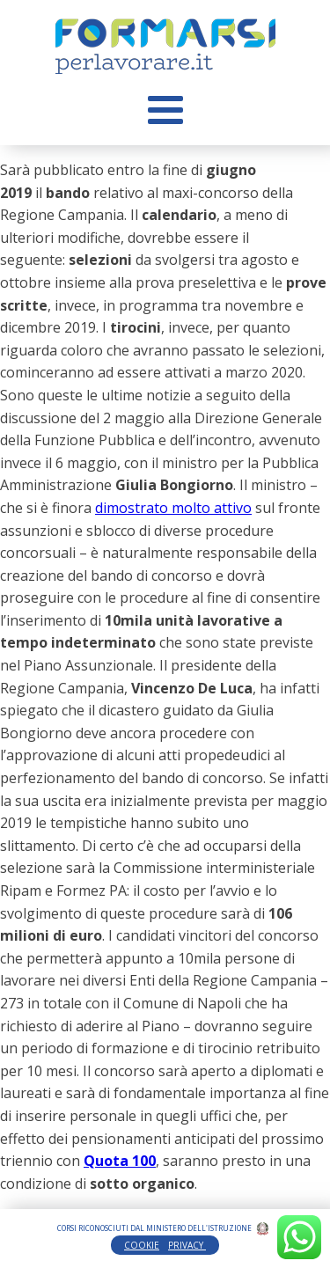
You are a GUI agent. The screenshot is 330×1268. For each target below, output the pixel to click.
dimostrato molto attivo (173, 507)
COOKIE (141, 1245)
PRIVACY (187, 1245)
